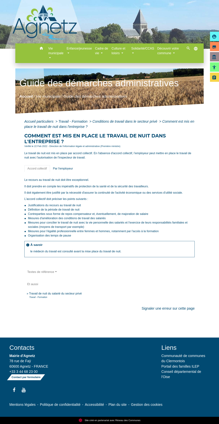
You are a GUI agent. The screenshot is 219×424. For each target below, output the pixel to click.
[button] (41, 48)
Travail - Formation (73, 121)
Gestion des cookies (146, 405)
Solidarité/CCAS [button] (142, 48)
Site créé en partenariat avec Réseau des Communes (110, 420)
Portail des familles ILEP (180, 366)
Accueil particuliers (39, 121)
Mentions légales (22, 405)
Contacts (21, 347)
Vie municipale (48, 96)
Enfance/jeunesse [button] (79, 48)
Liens (169, 347)
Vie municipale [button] (55, 51)
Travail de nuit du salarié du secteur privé (55, 293)
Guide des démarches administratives (95, 96)
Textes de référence (40, 272)
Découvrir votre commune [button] (168, 51)
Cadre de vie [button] (101, 51)
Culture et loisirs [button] (118, 51)
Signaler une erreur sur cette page (168, 308)
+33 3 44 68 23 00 (23, 372)
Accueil (26, 96)
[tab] (37, 168)
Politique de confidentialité (60, 405)
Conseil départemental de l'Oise (181, 374)
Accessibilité (94, 405)
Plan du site (117, 405)
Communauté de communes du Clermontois (183, 358)
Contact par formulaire (26, 377)
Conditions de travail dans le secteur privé (125, 121)
